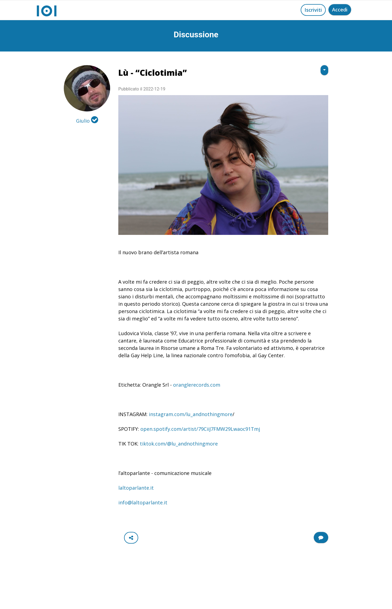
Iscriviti (313, 10)
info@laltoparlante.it (142, 502)
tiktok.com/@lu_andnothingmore (179, 443)
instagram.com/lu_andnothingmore (191, 414)
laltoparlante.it (136, 487)
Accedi (340, 9)
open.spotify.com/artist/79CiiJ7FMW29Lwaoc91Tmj (200, 429)
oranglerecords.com (196, 384)
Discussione (196, 34)
